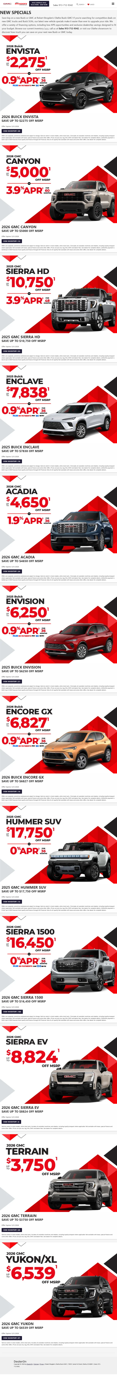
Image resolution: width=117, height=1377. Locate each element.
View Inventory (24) (11, 571)
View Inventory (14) (11, 791)
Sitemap (36, 1364)
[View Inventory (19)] (58, 404)
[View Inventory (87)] (58, 1281)
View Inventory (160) (12, 1012)
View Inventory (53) (11, 351)
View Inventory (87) (11, 1338)
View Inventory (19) (11, 461)
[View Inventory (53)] (58, 294)
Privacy (42, 1364)
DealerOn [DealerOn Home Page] (30, 1364)
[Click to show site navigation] (113, 4)
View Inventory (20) (11, 1230)
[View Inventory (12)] (58, 184)
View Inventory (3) (11, 1122)
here (46, 28)
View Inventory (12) (11, 241)
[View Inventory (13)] (58, 845)
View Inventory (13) (11, 902)
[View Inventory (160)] (58, 955)
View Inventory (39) (11, 131)
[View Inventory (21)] (58, 624)
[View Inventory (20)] (58, 1173)
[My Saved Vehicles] (90, 4)
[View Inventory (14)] (58, 735)
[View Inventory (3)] (58, 1065)
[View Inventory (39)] (58, 74)
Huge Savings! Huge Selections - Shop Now (39, 4)
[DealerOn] (20, 1361)
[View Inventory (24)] (58, 514)
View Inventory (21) (11, 681)
